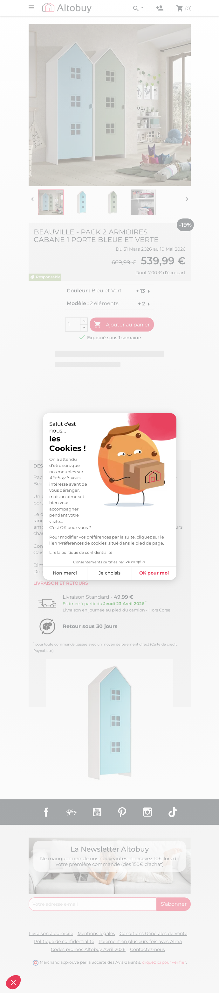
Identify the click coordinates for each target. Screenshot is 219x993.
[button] (13, 982)
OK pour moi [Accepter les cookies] (154, 573)
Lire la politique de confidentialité (80, 552)
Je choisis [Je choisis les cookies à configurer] (109, 573)
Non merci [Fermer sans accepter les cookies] (65, 573)
